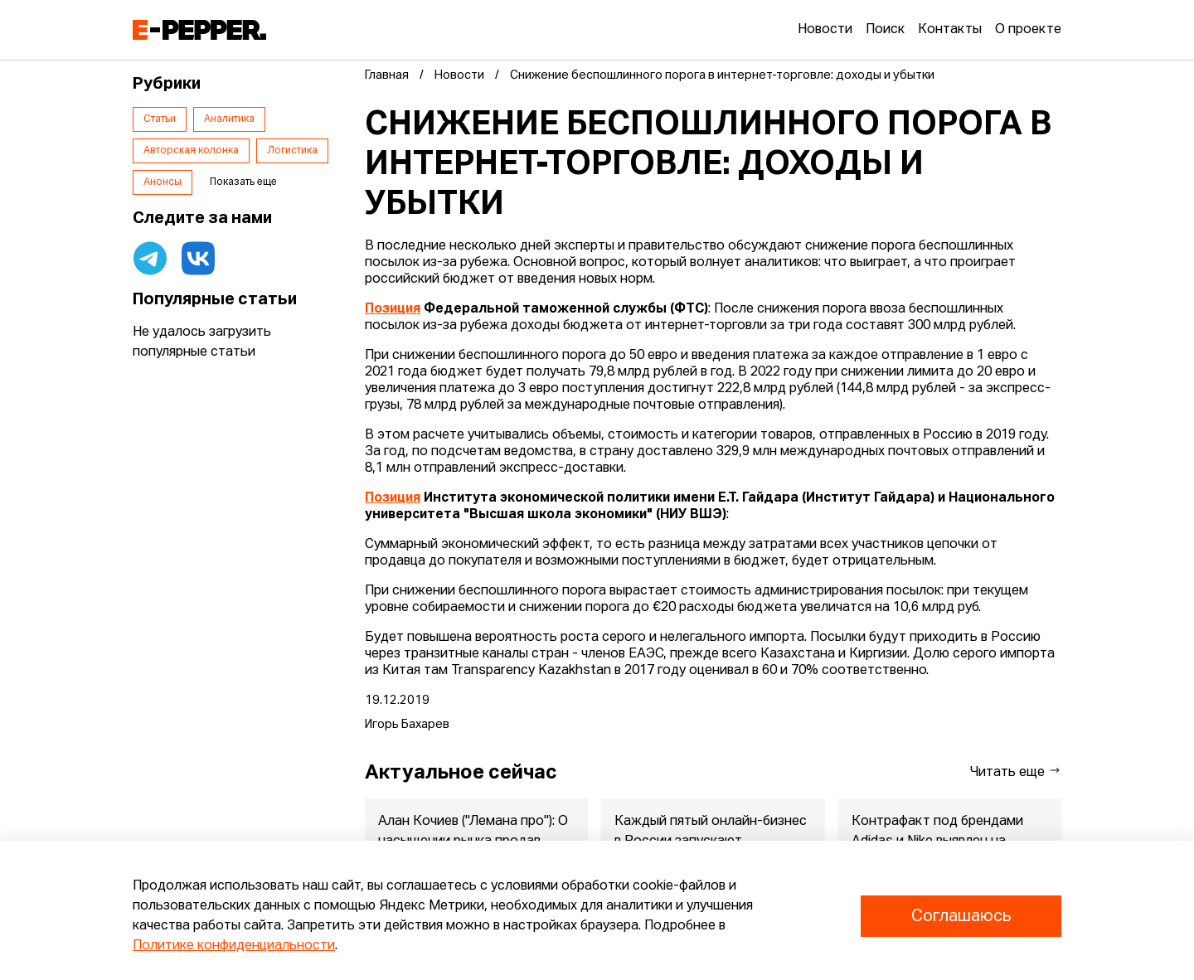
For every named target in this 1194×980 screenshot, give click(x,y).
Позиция (392, 309)
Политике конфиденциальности (234, 946)
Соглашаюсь (961, 916)
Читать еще (1015, 771)
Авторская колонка (191, 151)
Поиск (885, 29)
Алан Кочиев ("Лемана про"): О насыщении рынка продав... (473, 831)
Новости (825, 29)
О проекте (1028, 29)
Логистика (292, 151)
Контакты (950, 29)
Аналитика (229, 119)
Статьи (159, 119)
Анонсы (162, 182)
